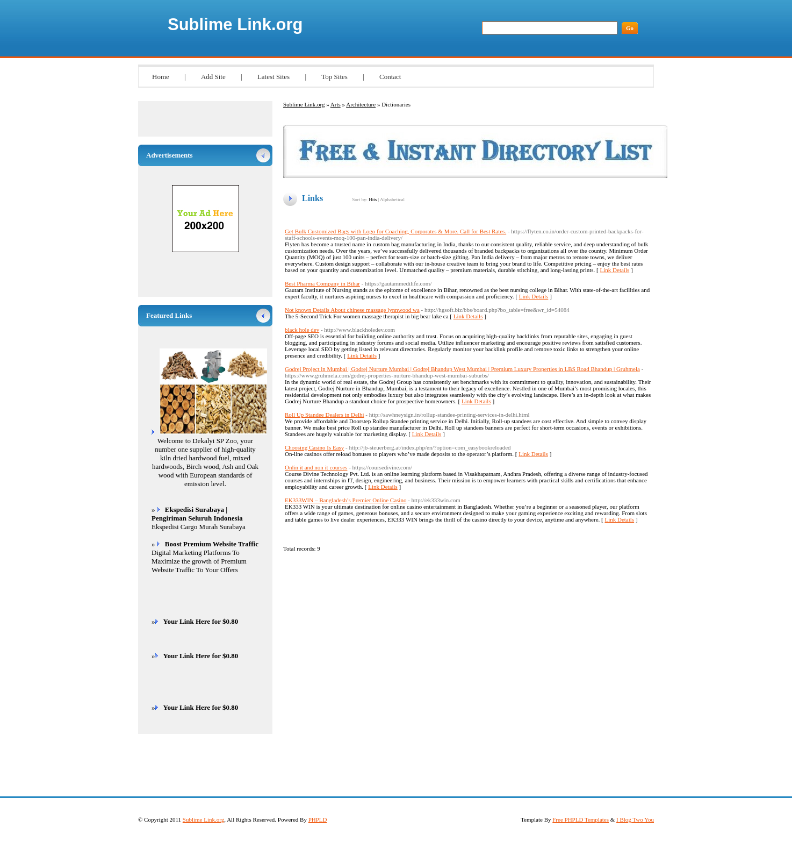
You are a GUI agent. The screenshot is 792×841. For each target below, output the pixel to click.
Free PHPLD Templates (580, 819)
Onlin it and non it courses (316, 467)
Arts (335, 104)
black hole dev (302, 329)
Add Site (213, 77)
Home (160, 77)
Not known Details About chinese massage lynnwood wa (352, 310)
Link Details (615, 270)
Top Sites (334, 77)
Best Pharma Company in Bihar (322, 283)
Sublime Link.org (235, 24)
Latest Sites (273, 77)
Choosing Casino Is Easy (314, 447)
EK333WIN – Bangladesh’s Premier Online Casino (345, 500)
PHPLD (317, 819)
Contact (390, 77)
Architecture (361, 104)
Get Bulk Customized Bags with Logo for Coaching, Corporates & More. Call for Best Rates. (395, 231)
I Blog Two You (635, 819)
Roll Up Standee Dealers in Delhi (324, 414)
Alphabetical (392, 199)
